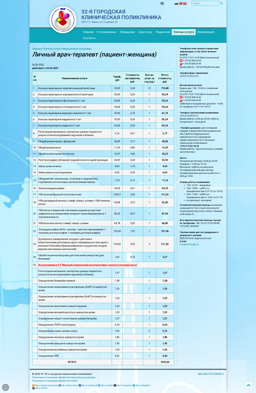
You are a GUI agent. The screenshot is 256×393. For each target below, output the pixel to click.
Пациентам (163, 32)
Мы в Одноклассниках (45, 385)
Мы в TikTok (39, 388)
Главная (88, 32)
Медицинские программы (77, 48)
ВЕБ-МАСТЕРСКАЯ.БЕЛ (211, 374)
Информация (205, 32)
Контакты (89, 38)
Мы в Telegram (141, 385)
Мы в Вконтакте (68, 385)
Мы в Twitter (105, 385)
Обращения (127, 32)
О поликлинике (106, 32)
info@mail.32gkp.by (189, 244)
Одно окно (145, 32)
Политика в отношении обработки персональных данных (63, 377)
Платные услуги (183, 32)
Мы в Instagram (123, 385)
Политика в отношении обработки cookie (54, 380)
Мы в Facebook (88, 385)
